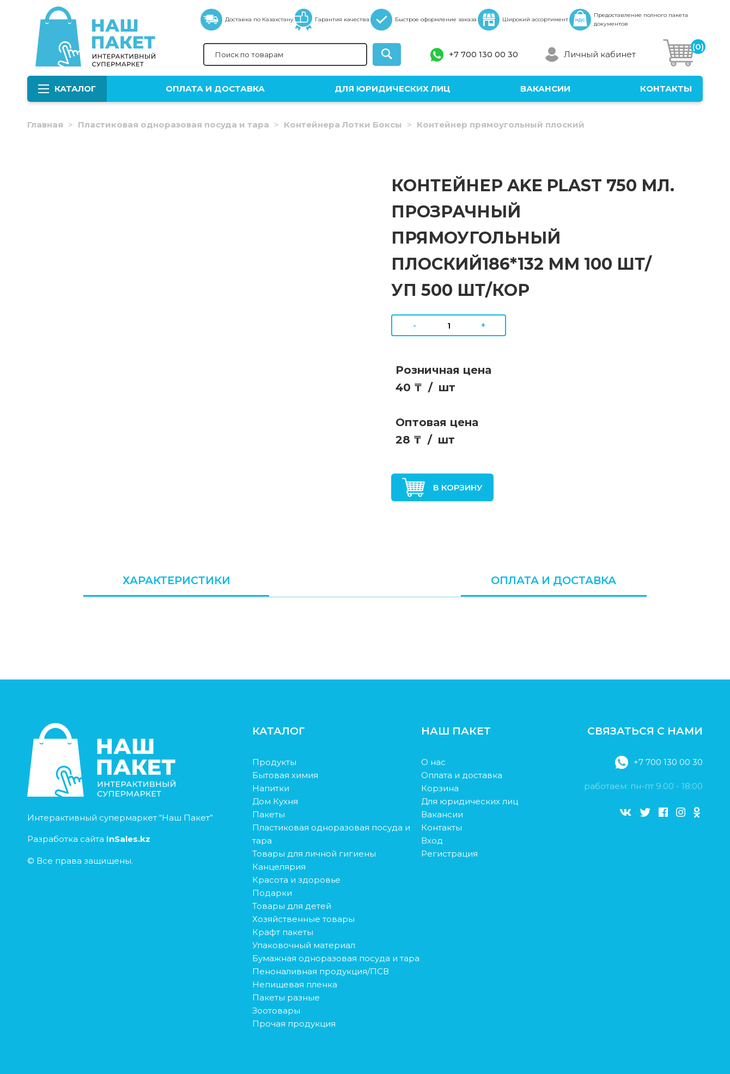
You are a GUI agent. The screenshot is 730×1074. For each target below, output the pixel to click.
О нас (433, 762)
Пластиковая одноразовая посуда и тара (173, 124)
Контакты (666, 88)
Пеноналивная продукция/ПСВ (320, 971)
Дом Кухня (275, 801)
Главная (45, 124)
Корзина (440, 788)
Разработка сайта (88, 839)
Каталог (67, 88)
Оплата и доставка (215, 88)
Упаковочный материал (303, 945)
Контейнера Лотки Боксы (343, 124)
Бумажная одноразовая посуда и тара (335, 958)
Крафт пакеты (282, 932)
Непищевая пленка (294, 984)
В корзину (442, 487)
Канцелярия (279, 866)
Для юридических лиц (392, 88)
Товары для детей (291, 906)
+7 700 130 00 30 (483, 54)
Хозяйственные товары (303, 919)
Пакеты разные (286, 997)
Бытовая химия (285, 775)
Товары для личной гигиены (314, 853)
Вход (432, 840)
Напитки (270, 788)
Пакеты (268, 814)
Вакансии (545, 88)
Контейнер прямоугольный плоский (501, 124)
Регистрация (449, 853)
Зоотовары (276, 1010)
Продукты (274, 762)
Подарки (272, 893)
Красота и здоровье (296, 880)
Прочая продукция (294, 1023)
